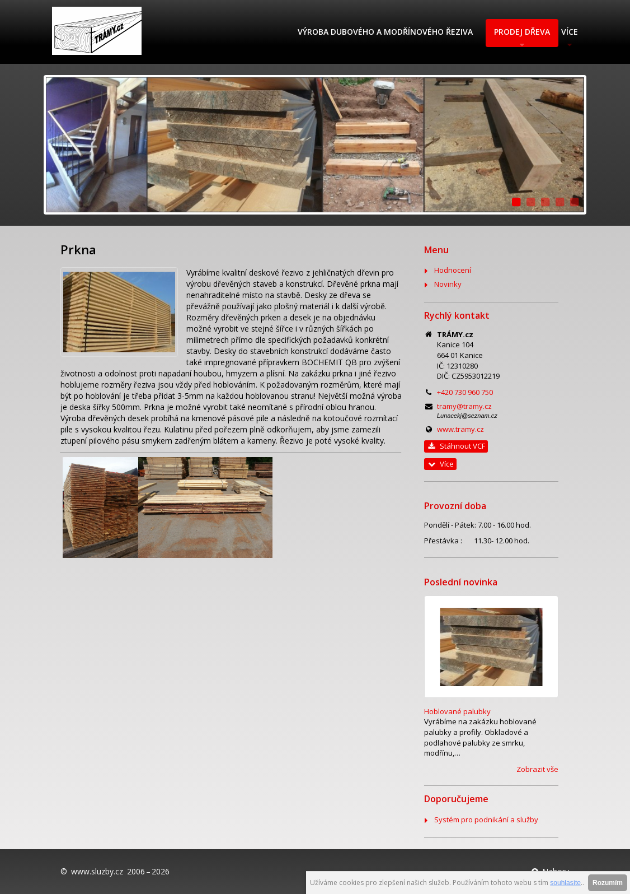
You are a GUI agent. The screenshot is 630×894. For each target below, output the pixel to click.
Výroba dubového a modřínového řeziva (385, 31)
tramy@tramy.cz (464, 406)
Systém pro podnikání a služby (486, 819)
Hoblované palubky (457, 711)
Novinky (448, 284)
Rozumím (608, 883)
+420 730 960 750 (465, 392)
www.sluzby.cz (97, 871)
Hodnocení (452, 270)
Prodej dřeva (522, 31)
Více (569, 31)
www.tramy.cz (460, 429)
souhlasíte (565, 883)
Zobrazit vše (537, 769)
